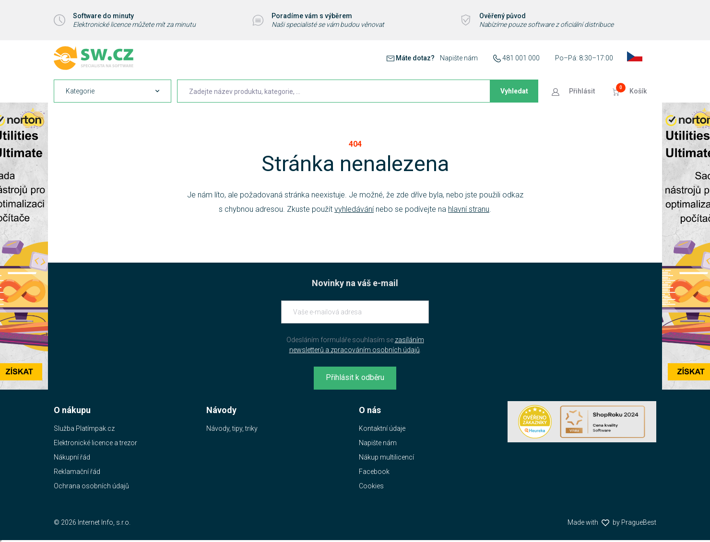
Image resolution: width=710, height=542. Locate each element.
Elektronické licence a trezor (95, 443)
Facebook (374, 471)
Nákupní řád (72, 457)
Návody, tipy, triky (232, 428)
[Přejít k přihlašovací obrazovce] (574, 91)
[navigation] (112, 91)
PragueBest (638, 522)
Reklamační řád (77, 471)
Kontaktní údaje (382, 428)
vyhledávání (354, 209)
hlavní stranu (468, 209)
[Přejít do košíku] (630, 91)
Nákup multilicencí (386, 457)
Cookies (371, 486)
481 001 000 (521, 58)
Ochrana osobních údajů (91, 486)
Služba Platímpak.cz (84, 428)
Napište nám (459, 58)
